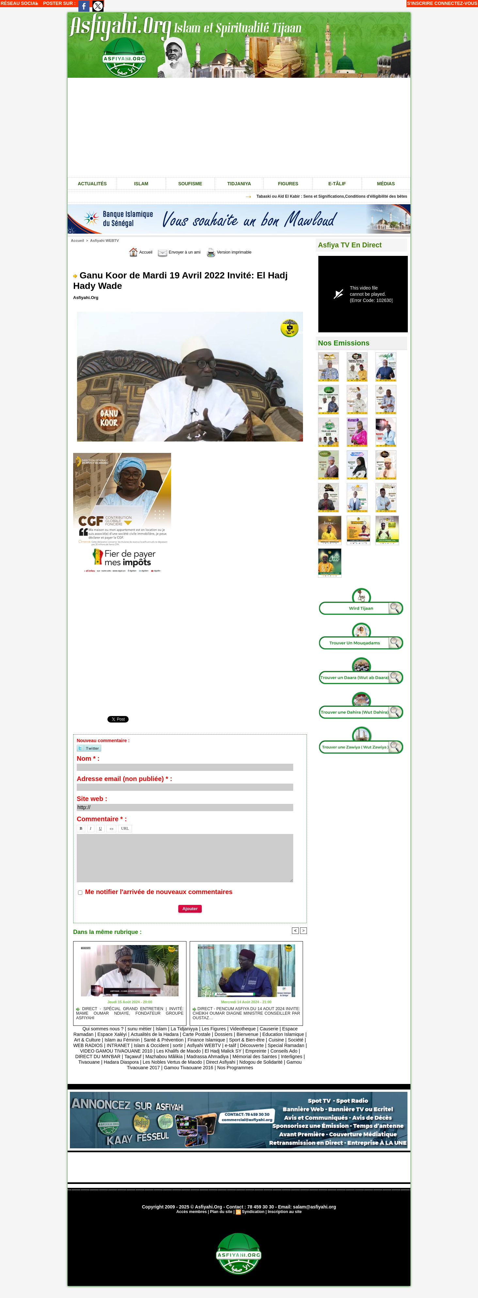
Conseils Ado (144, 1056)
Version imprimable (233, 252)
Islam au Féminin (151, 1040)
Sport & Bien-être (282, 1040)
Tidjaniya (239, 183)
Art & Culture (115, 1040)
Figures (288, 183)
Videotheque (245, 1029)
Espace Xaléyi (120, 1034)
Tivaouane (195, 1062)
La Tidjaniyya (184, 1029)
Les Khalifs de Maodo (256, 1051)
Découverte (92, 1051)
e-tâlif (337, 183)
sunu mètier (137, 1029)
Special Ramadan (128, 1051)
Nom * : (88, 758)
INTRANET (171, 1045)
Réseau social (19, 3)
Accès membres (192, 1217)
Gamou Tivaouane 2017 (207, 1068)
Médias (386, 183)
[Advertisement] (239, 127)
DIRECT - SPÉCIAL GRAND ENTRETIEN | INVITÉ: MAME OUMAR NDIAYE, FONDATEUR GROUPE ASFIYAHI (129, 1011)
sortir (233, 1045)
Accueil (77, 240)
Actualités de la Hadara (165, 1034)
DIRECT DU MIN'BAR (187, 1056)
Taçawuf (224, 1056)
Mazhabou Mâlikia (256, 1056)
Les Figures (215, 1029)
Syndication (253, 1217)
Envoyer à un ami (177, 252)
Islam (141, 183)
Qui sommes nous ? (98, 1029)
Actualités (92, 183)
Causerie (273, 1029)
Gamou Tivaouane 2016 (264, 1068)
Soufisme (190, 183)
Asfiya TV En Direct (351, 245)
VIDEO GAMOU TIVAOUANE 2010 (190, 1051)
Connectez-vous (456, 3)
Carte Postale (209, 1034)
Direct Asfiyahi (112, 1068)
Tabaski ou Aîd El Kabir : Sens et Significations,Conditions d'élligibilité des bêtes (337, 196)
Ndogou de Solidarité (154, 1068)
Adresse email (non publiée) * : (124, 778)
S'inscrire (420, 3)
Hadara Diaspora (229, 1062)
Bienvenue (263, 1034)
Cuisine (91, 1045)
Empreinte (115, 1056)
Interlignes (170, 1062)
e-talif (289, 1045)
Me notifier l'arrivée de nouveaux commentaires (159, 891)
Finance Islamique (240, 1040)
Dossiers (237, 1034)
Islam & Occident (206, 1045)
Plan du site (221, 1217)
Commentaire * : (102, 819)
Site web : (92, 798)
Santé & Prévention (195, 1040)
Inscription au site (284, 1217)
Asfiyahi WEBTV (103, 240)
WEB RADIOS (139, 1045)
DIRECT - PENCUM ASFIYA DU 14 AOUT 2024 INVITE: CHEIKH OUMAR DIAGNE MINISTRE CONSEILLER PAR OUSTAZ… (246, 1014)
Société (111, 1045)
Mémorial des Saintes (130, 1062)
